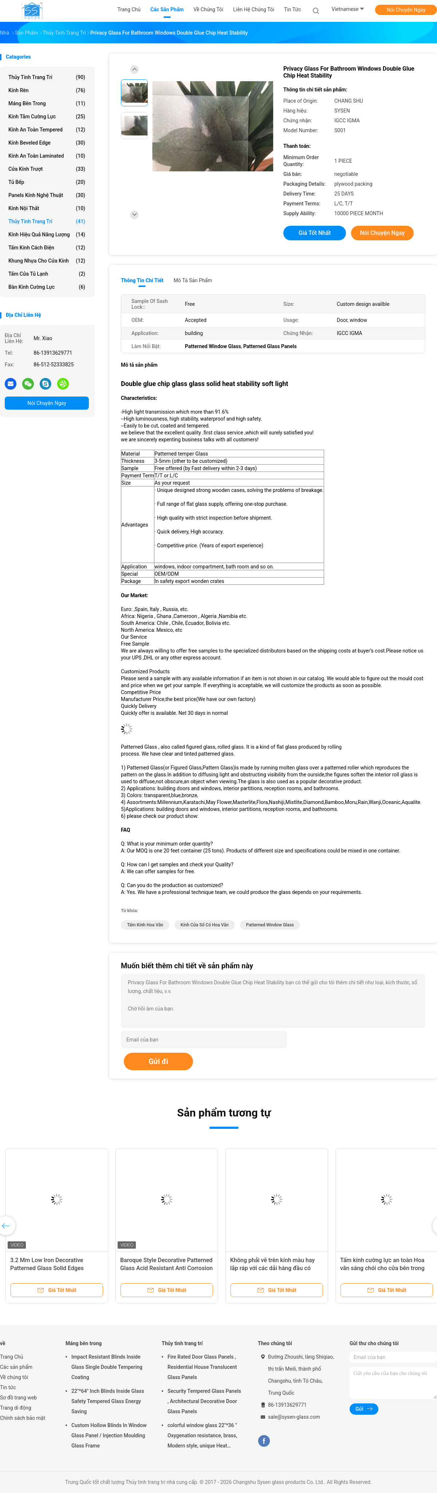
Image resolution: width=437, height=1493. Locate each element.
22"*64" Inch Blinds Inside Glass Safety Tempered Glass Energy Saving (107, 1401)
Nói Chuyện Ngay (406, 10)
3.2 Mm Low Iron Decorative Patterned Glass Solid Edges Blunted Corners (47, 1268)
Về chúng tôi (14, 1377)
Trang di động (15, 1408)
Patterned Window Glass (270, 924)
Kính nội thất (46, 208)
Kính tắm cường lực (46, 116)
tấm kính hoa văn (145, 924)
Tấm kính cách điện (46, 247)
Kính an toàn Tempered (46, 129)
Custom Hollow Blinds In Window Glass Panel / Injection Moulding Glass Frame (109, 1435)
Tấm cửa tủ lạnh (46, 273)
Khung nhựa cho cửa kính (46, 260)
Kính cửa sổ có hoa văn (205, 924)
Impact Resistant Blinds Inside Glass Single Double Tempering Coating (106, 1367)
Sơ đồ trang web (18, 1398)
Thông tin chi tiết (142, 280)
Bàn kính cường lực (46, 287)
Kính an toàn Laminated (46, 155)
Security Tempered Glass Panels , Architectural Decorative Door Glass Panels (204, 1401)
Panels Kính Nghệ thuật (46, 195)
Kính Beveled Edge (46, 142)
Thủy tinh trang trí (46, 77)
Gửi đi (158, 1061)
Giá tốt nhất (315, 232)
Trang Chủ (11, 1357)
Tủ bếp (46, 182)
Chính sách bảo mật (22, 1418)
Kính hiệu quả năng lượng (46, 234)
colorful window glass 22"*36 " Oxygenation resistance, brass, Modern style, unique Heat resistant (202, 1436)
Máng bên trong (46, 103)
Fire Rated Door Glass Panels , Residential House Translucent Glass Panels (202, 1367)
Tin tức (8, 1387)
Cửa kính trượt (46, 169)
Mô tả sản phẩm (193, 280)
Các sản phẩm (16, 1367)
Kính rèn (46, 90)
